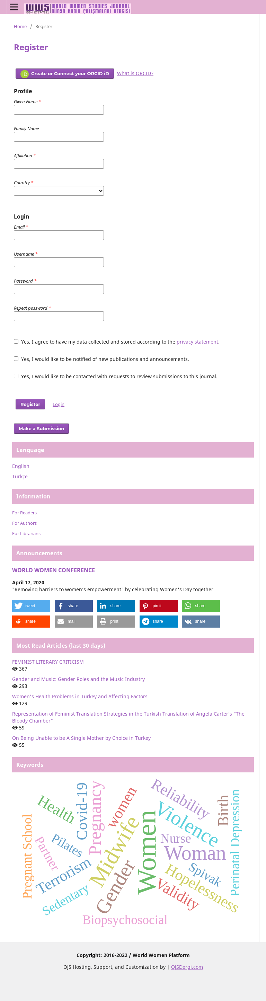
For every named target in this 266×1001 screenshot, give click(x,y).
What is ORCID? (135, 73)
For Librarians (26, 533)
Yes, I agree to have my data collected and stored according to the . (117, 341)
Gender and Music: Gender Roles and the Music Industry (78, 679)
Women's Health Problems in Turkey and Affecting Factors (80, 696)
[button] (31, 606)
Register (30, 404)
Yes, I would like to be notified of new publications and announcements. (101, 359)
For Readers (24, 513)
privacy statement (197, 341)
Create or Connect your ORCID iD (64, 74)
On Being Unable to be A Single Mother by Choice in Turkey (81, 738)
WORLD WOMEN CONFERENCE (53, 570)
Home (20, 26)
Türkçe (20, 476)
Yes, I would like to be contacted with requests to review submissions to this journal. (116, 376)
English (20, 466)
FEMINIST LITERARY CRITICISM (48, 661)
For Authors (24, 523)
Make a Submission (41, 428)
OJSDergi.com (187, 967)
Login (58, 404)
